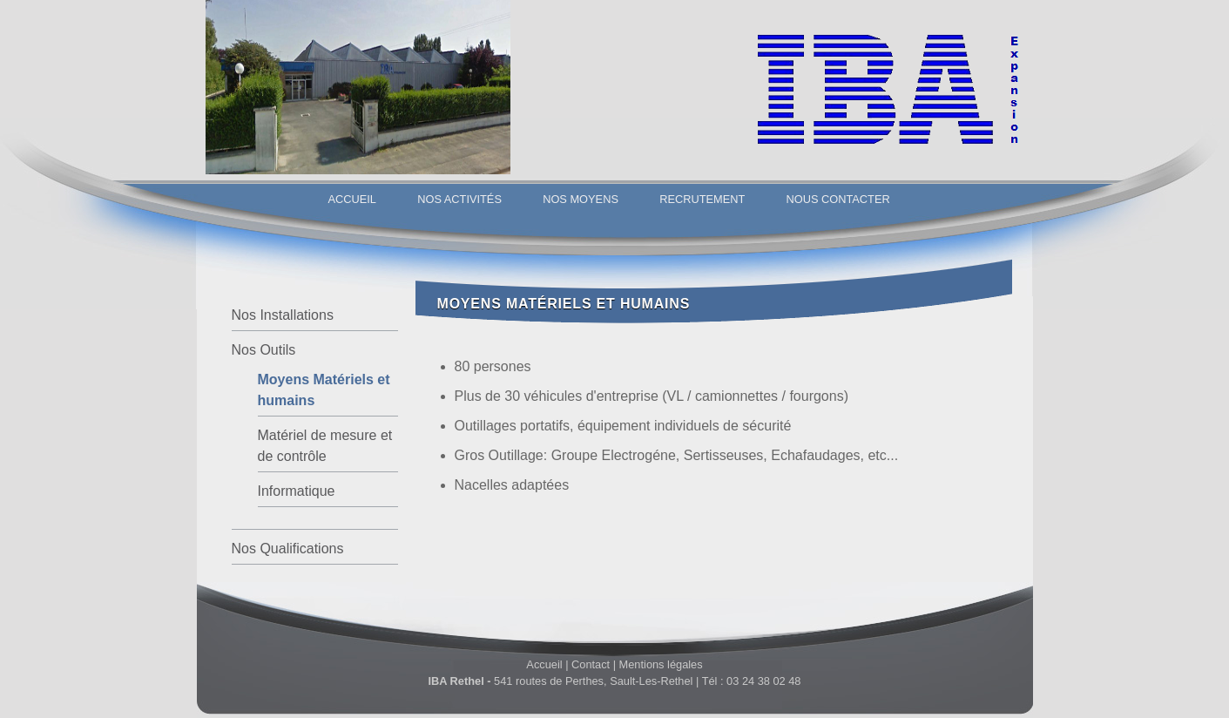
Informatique (296, 491)
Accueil (352, 199)
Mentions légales (661, 664)
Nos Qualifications (288, 548)
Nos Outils (264, 349)
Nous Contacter (838, 199)
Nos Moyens (580, 199)
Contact (590, 664)
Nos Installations (283, 315)
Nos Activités (459, 199)
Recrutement (702, 199)
